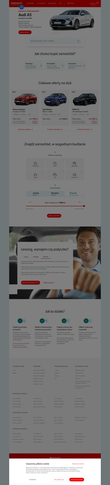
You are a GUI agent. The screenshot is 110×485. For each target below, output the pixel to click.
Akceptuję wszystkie (77, 479)
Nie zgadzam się (59, 479)
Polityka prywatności (78, 464)
